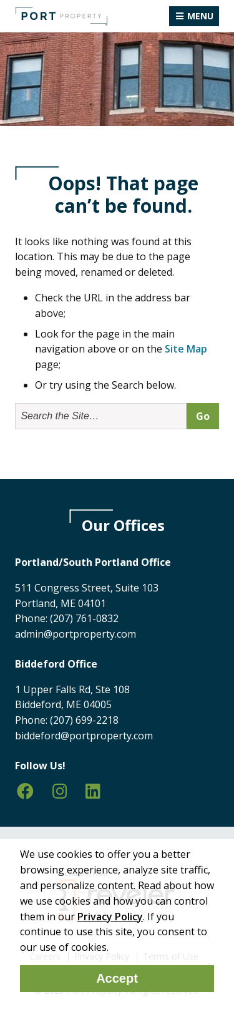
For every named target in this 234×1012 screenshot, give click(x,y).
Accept (117, 978)
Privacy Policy (110, 916)
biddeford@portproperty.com (84, 735)
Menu (200, 16)
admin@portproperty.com (75, 634)
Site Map (186, 349)
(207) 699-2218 (84, 720)
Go (203, 416)
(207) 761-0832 (84, 618)
